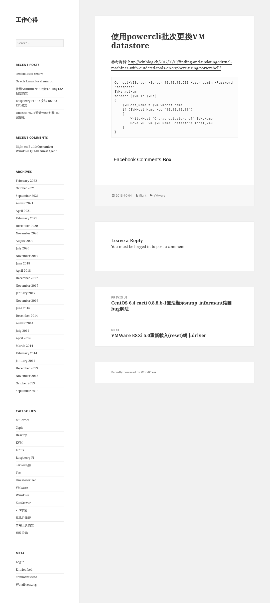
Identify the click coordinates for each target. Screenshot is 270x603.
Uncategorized (26, 480)
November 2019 (27, 256)
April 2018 (23, 270)
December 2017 (27, 278)
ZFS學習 (21, 510)
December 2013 (27, 368)
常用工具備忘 (25, 525)
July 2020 (22, 248)
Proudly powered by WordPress (133, 372)
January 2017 (25, 293)
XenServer (23, 503)
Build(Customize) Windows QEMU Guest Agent (36, 148)
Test (18, 473)
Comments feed (26, 577)
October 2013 (25, 383)
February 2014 (26, 353)
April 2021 (23, 211)
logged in (142, 246)
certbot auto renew (29, 74)
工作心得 (27, 19)
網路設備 (22, 533)
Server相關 (23, 465)
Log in (20, 562)
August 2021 (24, 203)
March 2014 (24, 346)
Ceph (19, 427)
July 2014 (22, 331)
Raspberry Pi (25, 458)
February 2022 (26, 181)
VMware (22, 488)
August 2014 (24, 323)
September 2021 (27, 196)
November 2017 (27, 285)
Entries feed (24, 569)
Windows (22, 495)
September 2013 (27, 391)
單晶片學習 (23, 518)
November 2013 (27, 376)
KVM (19, 442)
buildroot (22, 420)
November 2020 (27, 233)
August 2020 (24, 241)
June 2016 (23, 308)
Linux (20, 450)
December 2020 (27, 226)
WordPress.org (26, 584)
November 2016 (27, 300)
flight (142, 195)
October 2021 (25, 188)
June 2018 (23, 263)
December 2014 (27, 316)
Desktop (21, 435)
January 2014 (25, 361)
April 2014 (23, 338)
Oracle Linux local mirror (34, 81)
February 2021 (26, 218)
